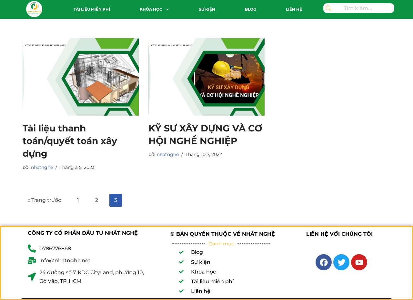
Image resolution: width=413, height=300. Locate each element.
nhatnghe (42, 167)
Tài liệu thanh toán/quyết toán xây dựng (70, 141)
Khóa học (154, 9)
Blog (250, 9)
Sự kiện (207, 9)
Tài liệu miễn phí (92, 9)
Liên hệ (294, 9)
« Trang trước (44, 200)
